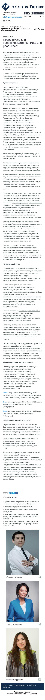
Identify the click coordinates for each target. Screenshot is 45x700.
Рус (40, 13)
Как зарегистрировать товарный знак (18, 507)
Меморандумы (15, 27)
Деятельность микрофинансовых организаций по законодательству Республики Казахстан (21, 503)
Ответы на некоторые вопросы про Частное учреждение (20, 510)
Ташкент (28, 16)
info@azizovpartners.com (12, 17)
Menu (8, 21)
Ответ (5, 393)
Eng (36, 13)
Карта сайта (34, 693)
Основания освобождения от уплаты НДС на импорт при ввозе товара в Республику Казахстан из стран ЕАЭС (21, 516)
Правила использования (22, 692)
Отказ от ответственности (16, 693)
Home (3, 27)
